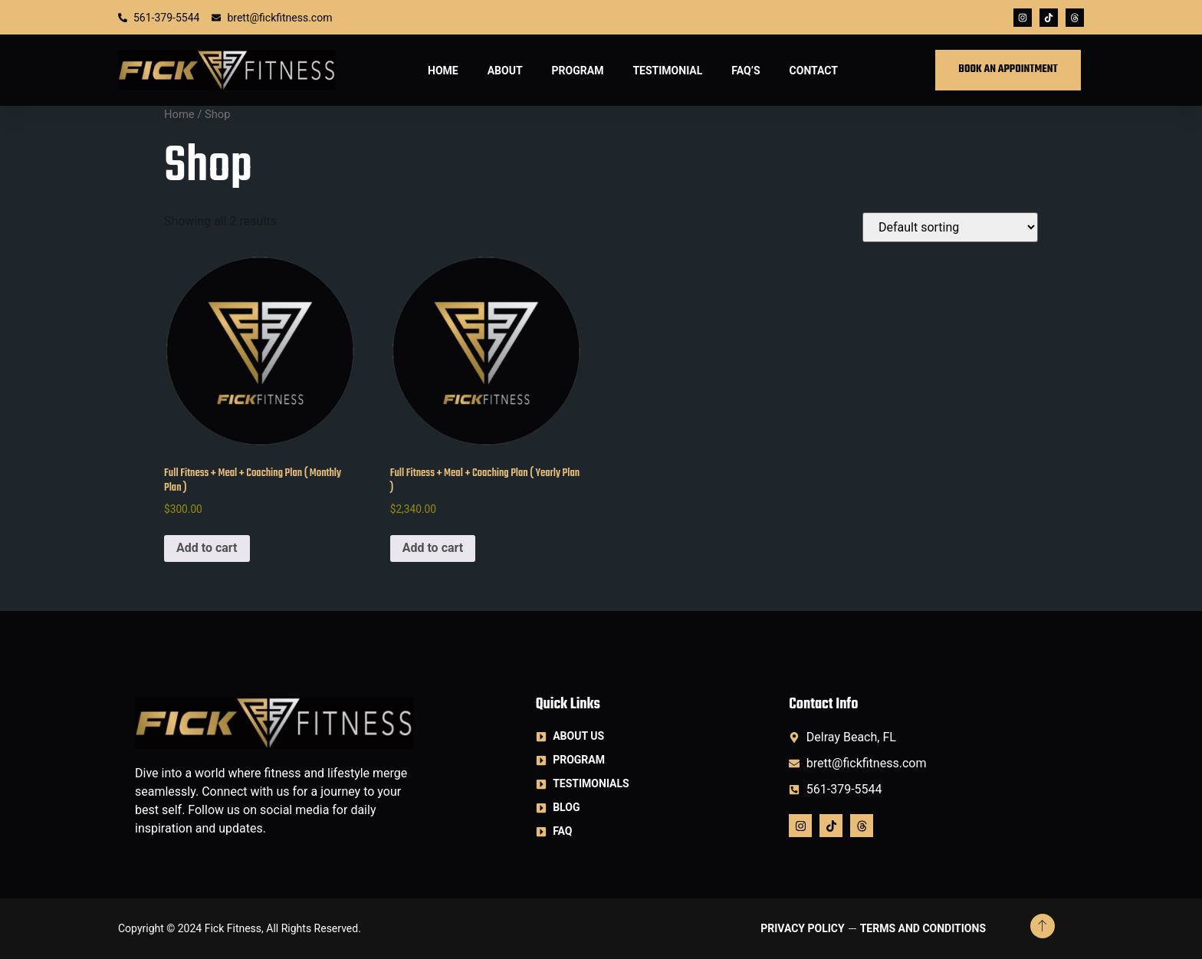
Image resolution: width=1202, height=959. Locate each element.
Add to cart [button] (207, 547)
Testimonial (667, 70)
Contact (814, 70)
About (505, 70)
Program (578, 70)
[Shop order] (950, 227)
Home (443, 70)
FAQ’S (745, 70)
